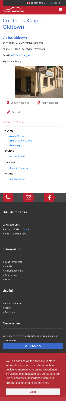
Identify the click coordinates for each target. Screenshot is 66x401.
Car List (8, 266)
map (26, 229)
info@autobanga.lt (21, 55)
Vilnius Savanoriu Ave (20, 140)
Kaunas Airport (17, 156)
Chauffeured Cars (14, 270)
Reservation (11, 275)
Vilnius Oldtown (17, 136)
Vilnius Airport (16, 145)
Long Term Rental (14, 261)
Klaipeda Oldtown (18, 168)
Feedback (10, 312)
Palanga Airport (17, 178)
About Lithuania (13, 303)
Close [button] (33, 391)
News (8, 307)
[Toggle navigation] (60, 10)
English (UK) (37, 2)
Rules (7, 279)
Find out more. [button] (41, 382)
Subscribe (33, 346)
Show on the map (20, 102)
